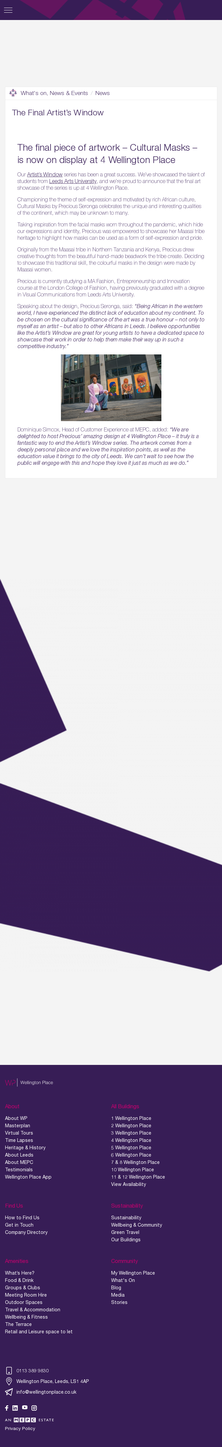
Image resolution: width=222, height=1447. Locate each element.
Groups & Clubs (22, 1287)
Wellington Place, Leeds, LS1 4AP (47, 1381)
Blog (116, 1287)
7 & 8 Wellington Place (135, 1162)
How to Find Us (22, 1217)
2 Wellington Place (131, 1125)
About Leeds (19, 1155)
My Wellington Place (133, 1273)
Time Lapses (19, 1140)
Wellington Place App (28, 1177)
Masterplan (17, 1125)
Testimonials (19, 1169)
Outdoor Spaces (24, 1302)
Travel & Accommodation (32, 1309)
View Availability (128, 1184)
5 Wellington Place (131, 1147)
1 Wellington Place (131, 1118)
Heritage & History (25, 1147)
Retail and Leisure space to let (39, 1331)
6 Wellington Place (131, 1155)
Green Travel (125, 1232)
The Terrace (18, 1324)
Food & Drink (19, 1280)
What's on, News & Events (48, 93)
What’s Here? (19, 1273)
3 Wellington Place (131, 1133)
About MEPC (19, 1162)
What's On (123, 1280)
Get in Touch (19, 1225)
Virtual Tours (19, 1133)
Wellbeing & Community (136, 1225)
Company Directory (26, 1232)
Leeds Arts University (72, 181)
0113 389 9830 (27, 1371)
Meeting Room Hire (26, 1295)
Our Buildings (126, 1239)
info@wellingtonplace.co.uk (40, 1392)
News (102, 93)
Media (118, 1295)
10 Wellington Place (132, 1169)
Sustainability (126, 1217)
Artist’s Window (45, 174)
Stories (119, 1302)
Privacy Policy (20, 1428)
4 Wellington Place (131, 1140)
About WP (16, 1118)
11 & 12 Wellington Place (138, 1177)
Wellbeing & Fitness (26, 1317)
